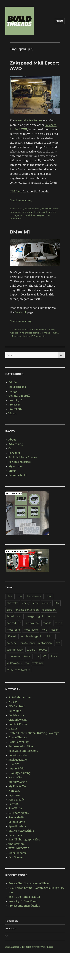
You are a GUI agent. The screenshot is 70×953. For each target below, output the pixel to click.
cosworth (46, 208)
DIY (57, 603)
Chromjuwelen (17, 719)
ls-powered (32, 623)
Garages (13, 391)
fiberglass (27, 332)
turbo (22, 215)
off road (11, 636)
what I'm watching (18, 669)
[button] (35, 936)
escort (55, 208)
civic (36, 603)
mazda (47, 623)
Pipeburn (14, 795)
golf (40, 616)
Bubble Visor (16, 715)
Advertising (15, 444)
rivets (25, 336)
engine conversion (27, 609)
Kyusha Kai (15, 777)
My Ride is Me (17, 786)
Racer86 (13, 804)
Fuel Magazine (17, 759)
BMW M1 (20, 232)
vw (27, 663)
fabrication (15, 212)
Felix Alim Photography (23, 750)
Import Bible (16, 768)
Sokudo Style (16, 821)
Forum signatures (19, 461)
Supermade (15, 835)
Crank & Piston (17, 724)
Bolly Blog (14, 710)
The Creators (16, 844)
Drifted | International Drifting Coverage (33, 733)
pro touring (27, 643)
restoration (45, 643)
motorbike (13, 629)
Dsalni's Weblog (18, 741)
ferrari (10, 616)
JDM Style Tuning (19, 773)
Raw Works (15, 808)
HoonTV (13, 764)
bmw (51, 329)
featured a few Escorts (29, 120)
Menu (59, 21)
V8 (44, 656)
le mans (46, 332)
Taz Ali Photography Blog (24, 839)
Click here (16, 191)
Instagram (11, 928)
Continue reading (21, 200)
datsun (46, 603)
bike (9, 596)
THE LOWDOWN (18, 848)
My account (15, 466)
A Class (12, 701)
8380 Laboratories (19, 697)
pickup (50, 636)
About (12, 439)
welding (30, 215)
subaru (31, 649)
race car (52, 212)
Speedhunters (17, 826)
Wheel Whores (17, 852)
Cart (11, 448)
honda (50, 616)
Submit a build (17, 475)
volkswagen (14, 663)
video (53, 656)
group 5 (31, 212)
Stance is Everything (21, 830)
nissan (55, 629)
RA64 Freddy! (16, 799)
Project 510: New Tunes (23, 901)
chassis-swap (34, 596)
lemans (54, 332)
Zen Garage (15, 857)
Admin (12, 382)
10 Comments (38, 336)
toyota (43, 649)
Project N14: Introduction (24, 905)
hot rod (11, 623)
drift (9, 609)
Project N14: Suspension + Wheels (29, 883)
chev (49, 596)
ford (24, 212)
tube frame (14, 656)
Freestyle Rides (17, 755)
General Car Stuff (19, 395)
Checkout (14, 452)
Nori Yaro (14, 790)
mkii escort (41, 212)
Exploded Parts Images (22, 457)
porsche (12, 643)
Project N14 (15, 409)
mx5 (44, 629)
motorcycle (31, 629)
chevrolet (13, 603)
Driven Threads (18, 737)
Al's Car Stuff (16, 706)
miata (58, 623)
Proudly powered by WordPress (37, 947)
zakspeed (41, 215)
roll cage (14, 215)
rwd (58, 643)
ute (37, 656)
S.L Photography (18, 812)
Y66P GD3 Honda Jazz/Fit (24, 896)
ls (20, 623)
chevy (26, 603)
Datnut (12, 728)
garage (30, 616)
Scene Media (16, 817)
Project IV (14, 404)
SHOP (12, 470)
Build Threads (32, 208)
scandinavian (15, 649)
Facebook (21, 312)
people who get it (31, 636)
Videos (12, 413)
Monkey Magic (17, 781)
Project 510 (15, 400)
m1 (11, 336)
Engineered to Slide (20, 746)
